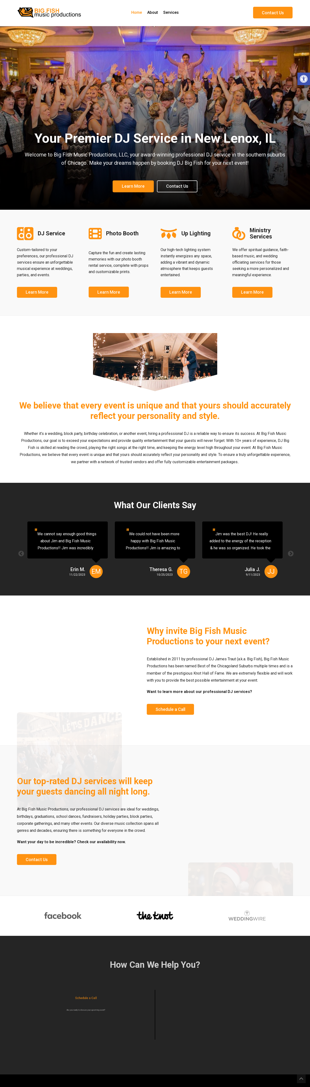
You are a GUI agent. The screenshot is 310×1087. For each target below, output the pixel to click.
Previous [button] (20, 553)
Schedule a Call (170, 709)
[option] (155, 161)
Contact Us (273, 12)
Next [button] (289, 553)
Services (171, 12)
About (152, 12)
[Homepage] (49, 20)
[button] (303, 79)
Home (136, 12)
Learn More (133, 187)
